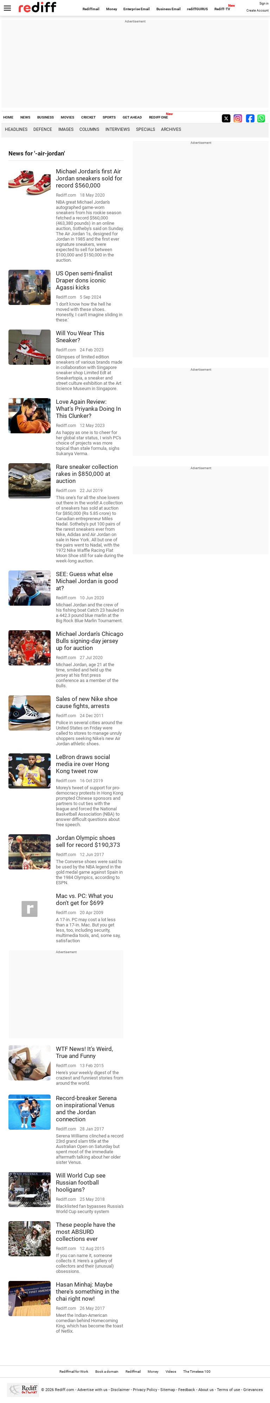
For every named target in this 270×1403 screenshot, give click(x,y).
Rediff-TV (222, 9)
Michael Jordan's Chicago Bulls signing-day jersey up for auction (89, 640)
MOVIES (67, 117)
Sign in (264, 3)
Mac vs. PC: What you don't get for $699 (84, 899)
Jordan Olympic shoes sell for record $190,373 (88, 841)
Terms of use (228, 1390)
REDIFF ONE (158, 117)
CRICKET (88, 117)
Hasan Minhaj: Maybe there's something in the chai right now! (87, 1291)
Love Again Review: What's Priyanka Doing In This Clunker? (88, 408)
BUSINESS (45, 117)
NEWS (25, 117)
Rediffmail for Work (73, 1371)
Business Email (168, 9)
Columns (89, 129)
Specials (145, 129)
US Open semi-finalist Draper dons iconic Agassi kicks (84, 280)
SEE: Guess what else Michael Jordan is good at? (87, 581)
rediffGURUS (197, 9)
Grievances (253, 1390)
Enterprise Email (136, 9)
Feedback (186, 1390)
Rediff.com (64, 1390)
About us (206, 1390)
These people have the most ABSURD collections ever (85, 1231)
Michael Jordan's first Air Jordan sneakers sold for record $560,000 (89, 178)
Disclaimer (120, 1390)
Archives (171, 129)
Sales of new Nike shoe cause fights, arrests (86, 702)
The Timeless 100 (197, 1371)
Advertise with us (92, 1390)
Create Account (257, 10)
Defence (42, 129)
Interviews (117, 129)
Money (111, 9)
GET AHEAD (132, 117)
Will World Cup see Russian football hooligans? (80, 1182)
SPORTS (109, 117)
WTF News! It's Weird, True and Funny (84, 1052)
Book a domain (106, 1371)
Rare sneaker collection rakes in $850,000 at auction (87, 473)
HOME (8, 117)
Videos (171, 1371)
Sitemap (167, 1390)
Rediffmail (91, 9)
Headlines (16, 129)
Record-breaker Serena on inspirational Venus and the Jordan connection (86, 1109)
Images (65, 129)
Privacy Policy (145, 1390)
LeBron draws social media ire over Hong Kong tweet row (83, 763)
